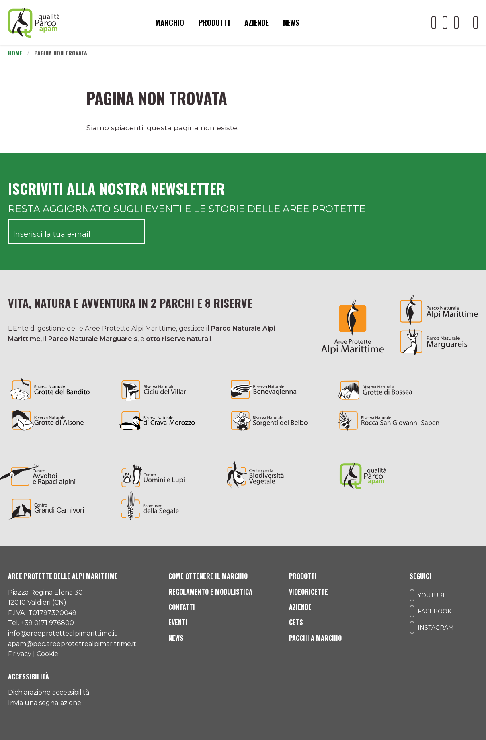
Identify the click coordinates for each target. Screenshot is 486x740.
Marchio (169, 22)
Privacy (19, 654)
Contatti (181, 607)
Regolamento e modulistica (210, 592)
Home (15, 53)
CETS (296, 622)
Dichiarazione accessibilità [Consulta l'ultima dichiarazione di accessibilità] (48, 692)
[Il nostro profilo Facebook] (445, 22)
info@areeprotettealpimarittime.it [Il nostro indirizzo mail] (62, 633)
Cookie (47, 654)
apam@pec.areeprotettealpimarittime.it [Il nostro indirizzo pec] (72, 644)
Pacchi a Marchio (315, 638)
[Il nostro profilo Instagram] (456, 22)
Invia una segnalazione (44, 703)
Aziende (256, 22)
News (291, 22)
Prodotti (214, 22)
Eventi (177, 622)
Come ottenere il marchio (208, 576)
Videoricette (308, 592)
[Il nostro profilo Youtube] (433, 22)
